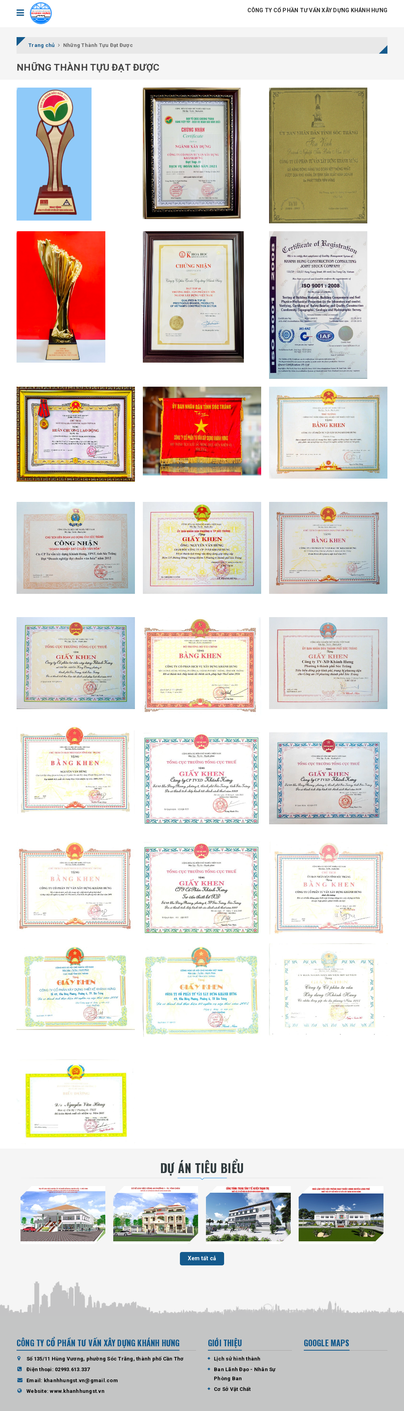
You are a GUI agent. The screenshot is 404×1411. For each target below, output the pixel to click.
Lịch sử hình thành (237, 1359)
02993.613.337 (72, 1369)
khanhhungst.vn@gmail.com (81, 1380)
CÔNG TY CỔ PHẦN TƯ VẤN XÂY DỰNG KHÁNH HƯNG (317, 10)
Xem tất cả (202, 1258)
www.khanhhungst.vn (77, 1391)
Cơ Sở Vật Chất (232, 1389)
